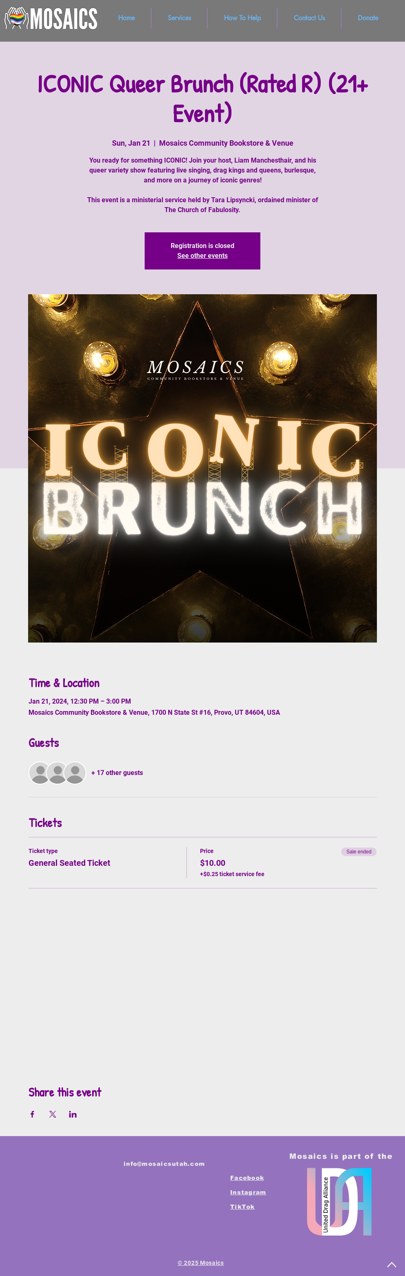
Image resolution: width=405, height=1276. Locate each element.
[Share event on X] (53, 1114)
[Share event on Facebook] (32, 1114)
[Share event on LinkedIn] (73, 1114)
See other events (202, 256)
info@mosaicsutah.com (164, 1163)
